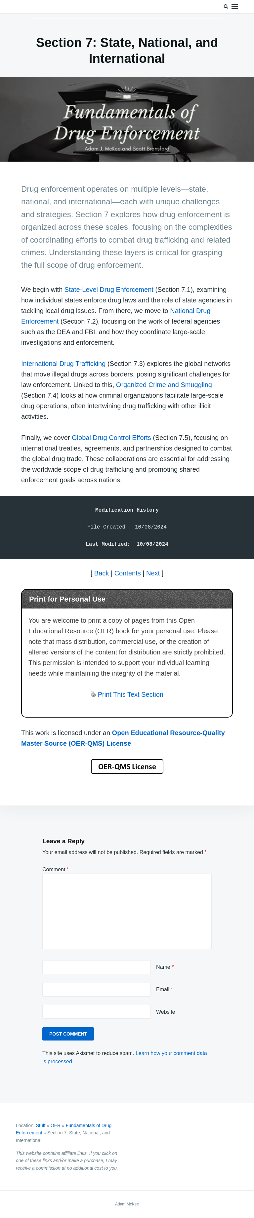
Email (164, 989)
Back (101, 573)
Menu (235, 6)
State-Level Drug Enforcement (108, 289)
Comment (55, 869)
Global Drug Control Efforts (111, 437)
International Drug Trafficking (63, 363)
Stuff (41, 1125)
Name (165, 967)
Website (165, 1012)
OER (56, 1125)
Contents (127, 573)
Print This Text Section (130, 694)
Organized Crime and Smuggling (164, 384)
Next (153, 573)
